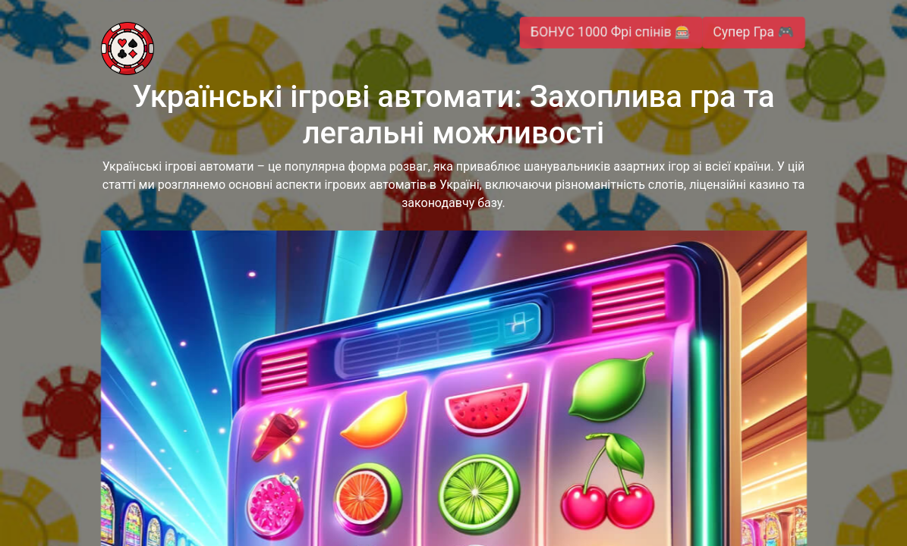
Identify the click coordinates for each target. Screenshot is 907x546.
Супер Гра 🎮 (753, 32)
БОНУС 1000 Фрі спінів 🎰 (611, 32)
